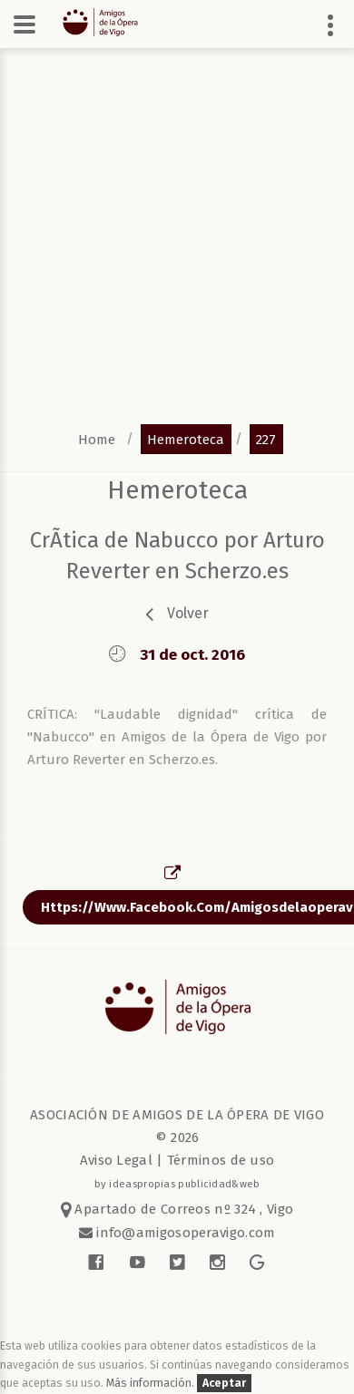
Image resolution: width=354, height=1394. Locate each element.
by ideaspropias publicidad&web (177, 1183)
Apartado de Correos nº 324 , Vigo (177, 1209)
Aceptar (224, 1382)
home (96, 439)
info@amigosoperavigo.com (184, 1233)
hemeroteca (185, 439)
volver (188, 613)
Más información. (151, 1382)
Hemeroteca (177, 490)
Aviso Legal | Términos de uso (177, 1160)
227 (266, 439)
